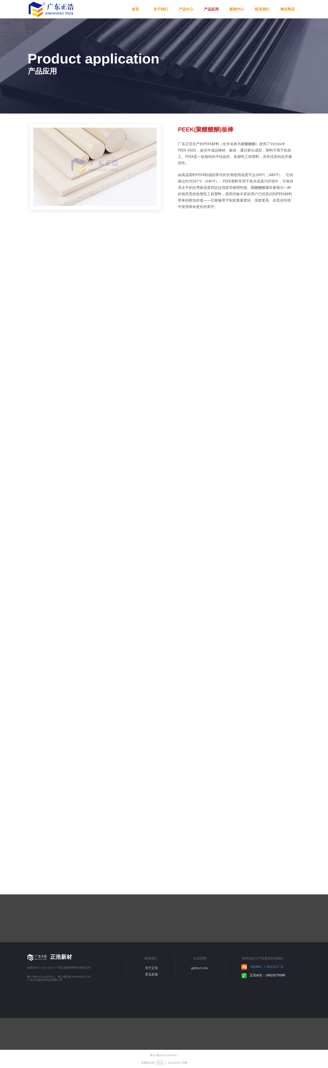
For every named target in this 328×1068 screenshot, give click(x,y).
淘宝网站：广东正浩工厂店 (267, 967)
